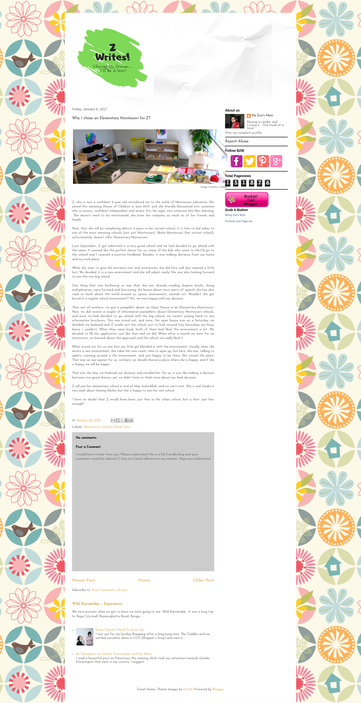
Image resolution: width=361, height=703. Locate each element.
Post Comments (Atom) (109, 590)
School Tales (122, 427)
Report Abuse (236, 141)
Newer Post (83, 580)
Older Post (203, 580)
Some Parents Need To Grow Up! (120, 629)
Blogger (218, 689)
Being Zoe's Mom (235, 214)
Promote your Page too (238, 221)
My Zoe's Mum (262, 115)
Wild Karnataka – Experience (97, 604)
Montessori (92, 427)
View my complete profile (243, 132)
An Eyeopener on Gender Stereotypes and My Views (114, 654)
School (106, 427)
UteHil (188, 689)
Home (144, 580)
